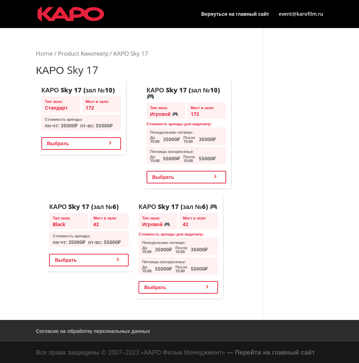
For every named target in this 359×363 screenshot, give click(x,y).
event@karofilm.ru (301, 14)
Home (44, 53)
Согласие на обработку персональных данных (93, 331)
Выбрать (58, 143)
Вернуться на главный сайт (235, 14)
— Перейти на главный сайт (271, 352)
